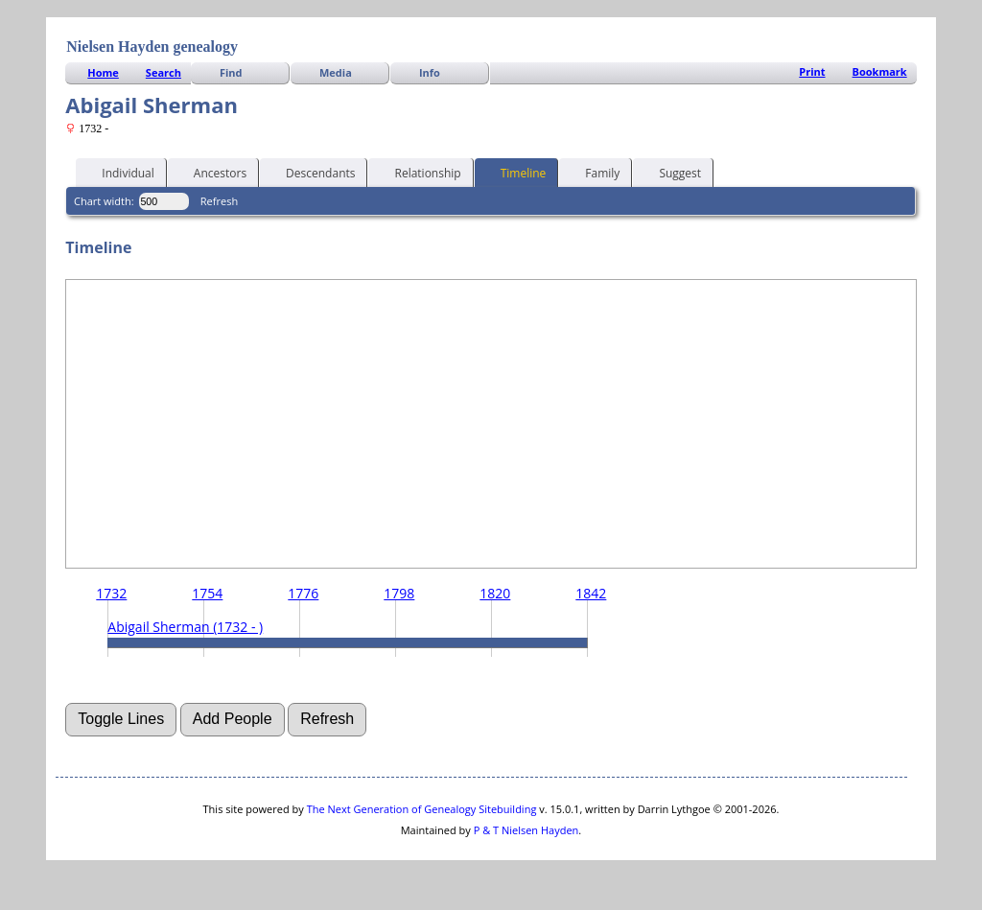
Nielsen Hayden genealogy (152, 46)
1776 (303, 593)
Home (103, 72)
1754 (207, 593)
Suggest (671, 171)
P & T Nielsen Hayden (526, 830)
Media (335, 72)
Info (429, 72)
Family (594, 171)
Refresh (219, 201)
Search (163, 72)
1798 (399, 593)
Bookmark (880, 71)
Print (812, 71)
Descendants (312, 171)
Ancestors (211, 171)
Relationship (418, 171)
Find (231, 72)
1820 (494, 593)
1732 (111, 593)
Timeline (515, 171)
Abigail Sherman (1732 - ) (185, 627)
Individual (119, 171)
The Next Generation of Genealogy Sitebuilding (422, 809)
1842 (590, 593)
